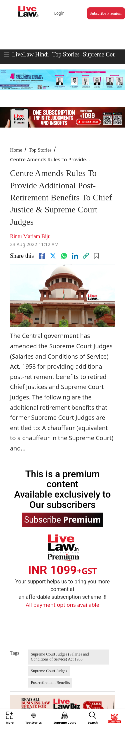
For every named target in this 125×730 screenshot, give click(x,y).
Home (16, 150)
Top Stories (65, 54)
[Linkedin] (75, 256)
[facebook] (42, 256)
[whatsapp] (64, 256)
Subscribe (62, 519)
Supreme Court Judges (49, 671)
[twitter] (53, 256)
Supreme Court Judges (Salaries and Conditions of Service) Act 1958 (60, 657)
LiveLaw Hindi (30, 54)
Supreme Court (101, 54)
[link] (86, 256)
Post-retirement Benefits (50, 682)
